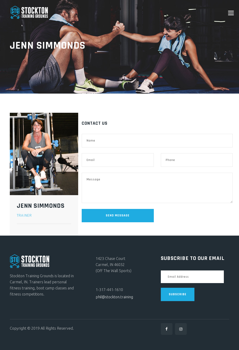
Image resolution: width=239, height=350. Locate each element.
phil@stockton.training (114, 297)
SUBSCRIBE (177, 294)
